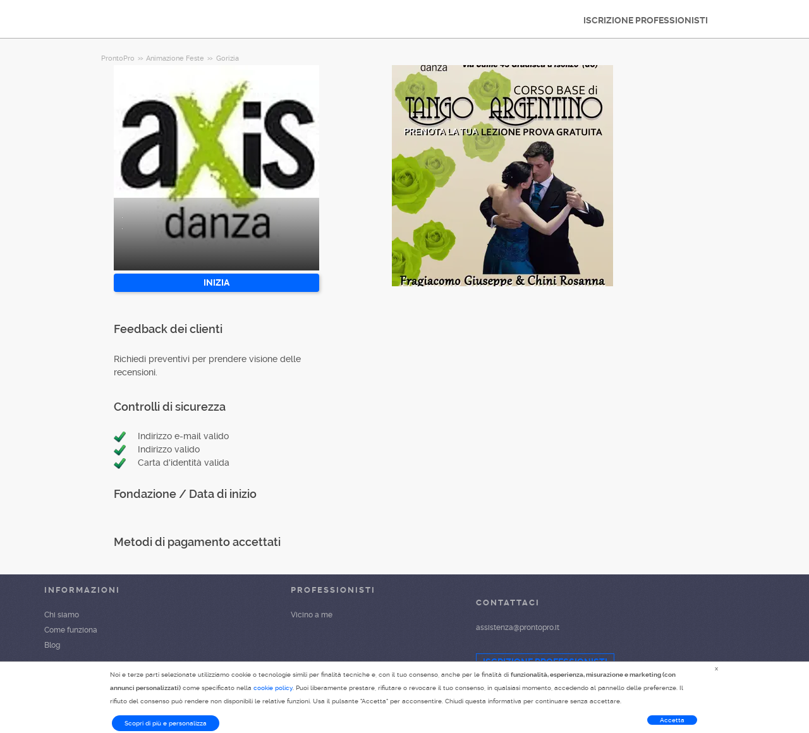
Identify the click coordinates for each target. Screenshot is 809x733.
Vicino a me (311, 614)
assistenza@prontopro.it (517, 627)
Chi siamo (61, 614)
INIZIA (216, 282)
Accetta (672, 720)
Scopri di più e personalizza (166, 723)
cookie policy (273, 687)
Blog (52, 645)
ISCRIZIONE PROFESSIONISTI (645, 20)
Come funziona (70, 630)
